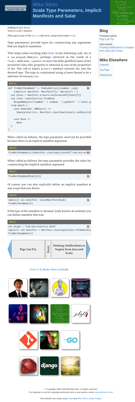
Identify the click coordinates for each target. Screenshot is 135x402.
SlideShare (106, 75)
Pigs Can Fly (107, 39)
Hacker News (49, 268)
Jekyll (70, 397)
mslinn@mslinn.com (103, 391)
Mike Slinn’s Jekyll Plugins (89, 397)
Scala (72, 36)
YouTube (104, 70)
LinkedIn (63, 268)
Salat (51, 53)
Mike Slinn (45, 4)
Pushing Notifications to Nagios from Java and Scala (117, 49)
